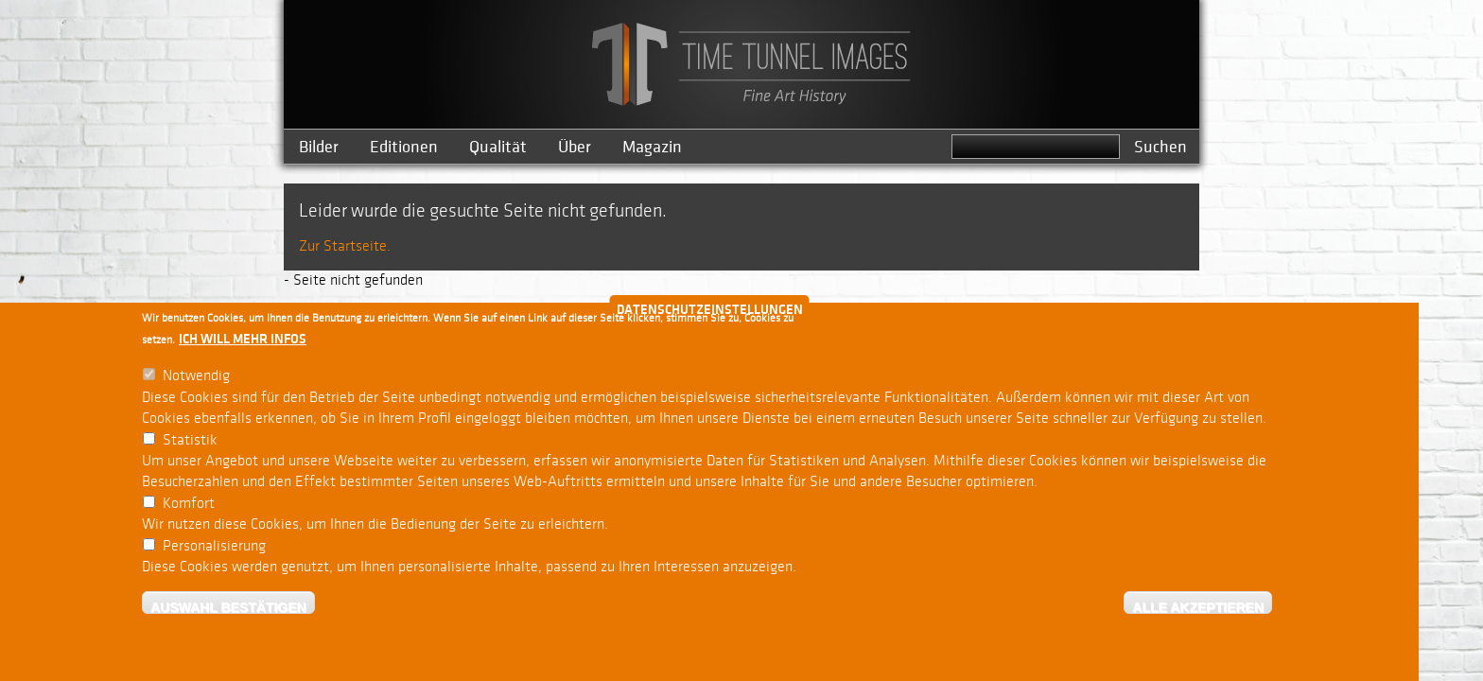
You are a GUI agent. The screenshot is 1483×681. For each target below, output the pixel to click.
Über (574, 147)
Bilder (319, 147)
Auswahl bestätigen (228, 610)
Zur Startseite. (345, 246)
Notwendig (196, 380)
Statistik (190, 443)
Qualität (498, 147)
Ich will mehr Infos (242, 343)
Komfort (189, 507)
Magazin (652, 147)
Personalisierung (214, 549)
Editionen (404, 147)
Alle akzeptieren (1198, 610)
